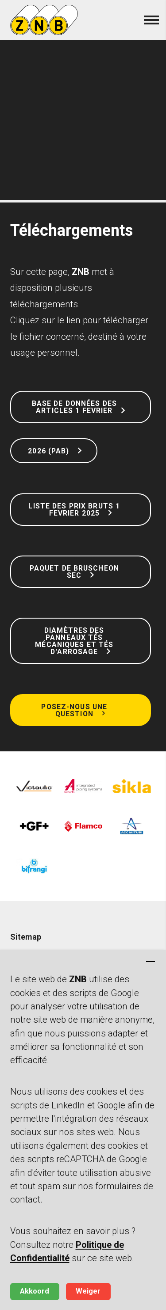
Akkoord (34, 1291)
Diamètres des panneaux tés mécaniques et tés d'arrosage (74, 640)
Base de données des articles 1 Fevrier (74, 407)
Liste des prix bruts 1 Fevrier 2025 (74, 509)
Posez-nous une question (74, 710)
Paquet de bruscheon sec (74, 572)
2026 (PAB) (47, 451)
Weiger (88, 1291)
